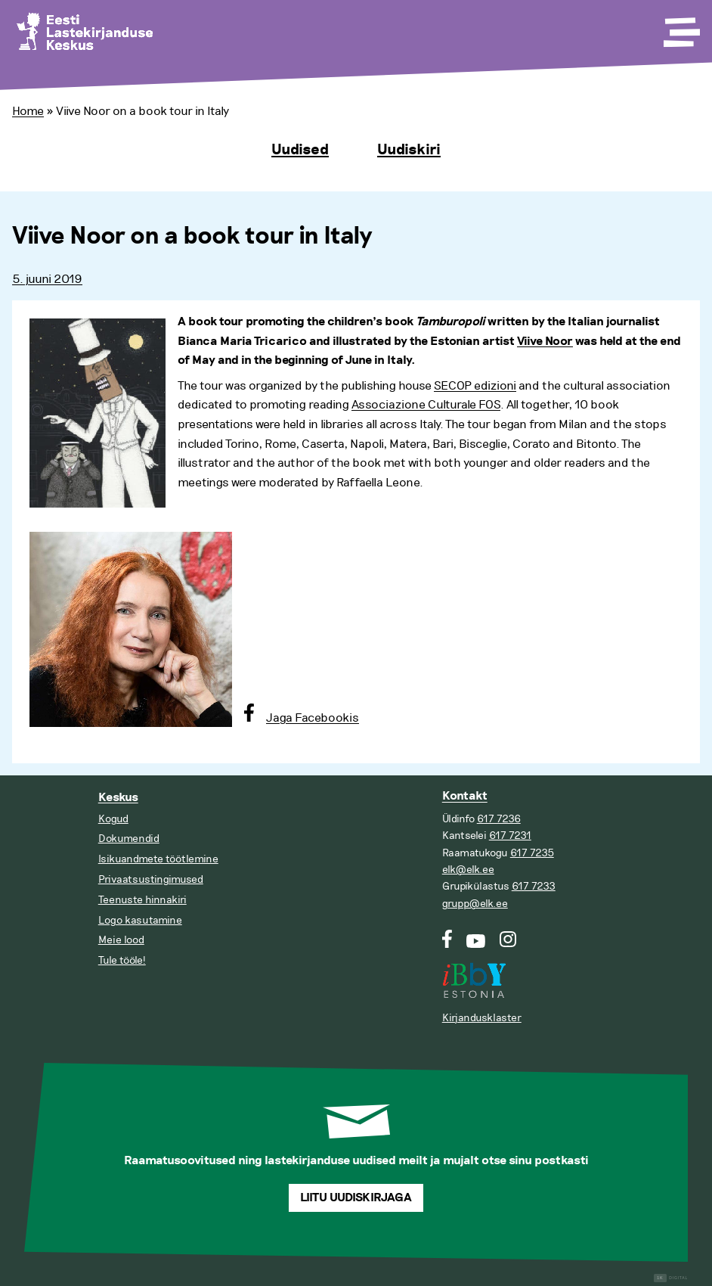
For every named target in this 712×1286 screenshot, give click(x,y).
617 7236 (499, 818)
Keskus (118, 798)
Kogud (113, 818)
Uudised (300, 150)
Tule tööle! (122, 960)
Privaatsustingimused (150, 879)
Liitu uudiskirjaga (356, 1198)
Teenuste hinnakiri (142, 899)
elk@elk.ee (468, 869)
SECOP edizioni (475, 385)
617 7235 (532, 852)
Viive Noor (545, 341)
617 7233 (534, 886)
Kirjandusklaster (482, 1017)
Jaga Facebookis (312, 717)
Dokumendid (128, 838)
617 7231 (510, 835)
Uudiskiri (409, 150)
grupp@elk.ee (475, 903)
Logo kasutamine (140, 920)
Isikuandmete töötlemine (158, 859)
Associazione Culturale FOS (425, 404)
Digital (671, 1278)
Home (28, 111)
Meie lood (121, 939)
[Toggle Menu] (680, 27)
